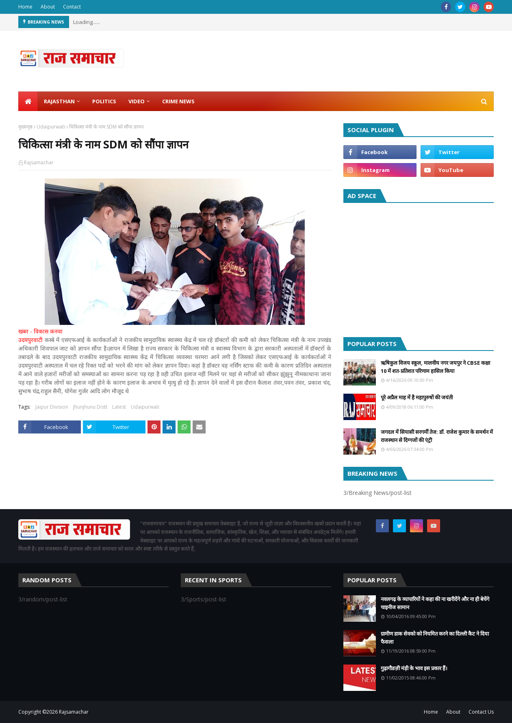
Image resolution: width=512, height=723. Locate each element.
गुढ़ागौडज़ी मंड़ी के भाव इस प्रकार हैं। (414, 668)
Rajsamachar (39, 162)
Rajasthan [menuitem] (59, 101)
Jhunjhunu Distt (90, 406)
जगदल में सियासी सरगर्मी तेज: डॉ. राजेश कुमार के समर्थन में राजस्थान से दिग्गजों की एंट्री (437, 436)
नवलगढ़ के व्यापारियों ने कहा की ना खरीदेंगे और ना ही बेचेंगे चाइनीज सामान (435, 603)
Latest (119, 406)
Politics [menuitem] (104, 101)
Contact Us (481, 711)
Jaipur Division (51, 406)
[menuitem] (28, 101)
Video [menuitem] (136, 101)
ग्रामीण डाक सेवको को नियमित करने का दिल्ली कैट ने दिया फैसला (435, 637)
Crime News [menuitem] (178, 101)
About (48, 6)
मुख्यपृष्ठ (25, 126)
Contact (72, 6)
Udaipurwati (51, 126)
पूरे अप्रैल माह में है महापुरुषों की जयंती (417, 397)
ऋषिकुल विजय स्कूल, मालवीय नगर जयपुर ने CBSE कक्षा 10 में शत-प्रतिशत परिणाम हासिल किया (435, 367)
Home (25, 6)
